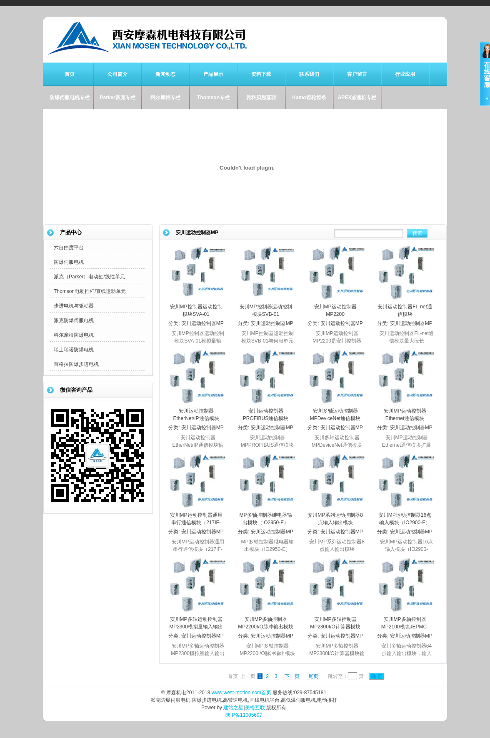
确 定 (377, 676)
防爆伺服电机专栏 (70, 97)
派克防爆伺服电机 (74, 320)
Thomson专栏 (213, 97)
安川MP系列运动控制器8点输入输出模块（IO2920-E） (335, 522)
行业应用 (405, 74)
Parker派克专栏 (117, 97)
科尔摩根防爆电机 (74, 335)
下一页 (292, 676)
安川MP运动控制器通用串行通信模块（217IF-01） (196, 522)
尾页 (313, 676)
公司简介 (118, 74)
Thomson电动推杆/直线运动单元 (90, 291)
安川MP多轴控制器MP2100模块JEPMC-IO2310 (404, 626)
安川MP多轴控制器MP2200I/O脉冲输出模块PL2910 (265, 626)
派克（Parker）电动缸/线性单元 (89, 277)
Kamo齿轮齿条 (309, 97)
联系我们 (309, 74)
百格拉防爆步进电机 (76, 364)
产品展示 (213, 74)
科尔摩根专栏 (165, 97)
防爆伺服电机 (69, 262)
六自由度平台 (69, 247)
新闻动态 (165, 74)
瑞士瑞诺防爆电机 (74, 350)
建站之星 (233, 707)
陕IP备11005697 (243, 715)
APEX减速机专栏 (357, 97)
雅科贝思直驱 (261, 97)
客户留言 (357, 74)
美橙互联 (255, 707)
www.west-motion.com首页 (241, 692)
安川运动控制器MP (202, 323)
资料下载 (261, 74)
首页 (70, 74)
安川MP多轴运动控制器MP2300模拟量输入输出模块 (196, 626)
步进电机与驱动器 (74, 306)
